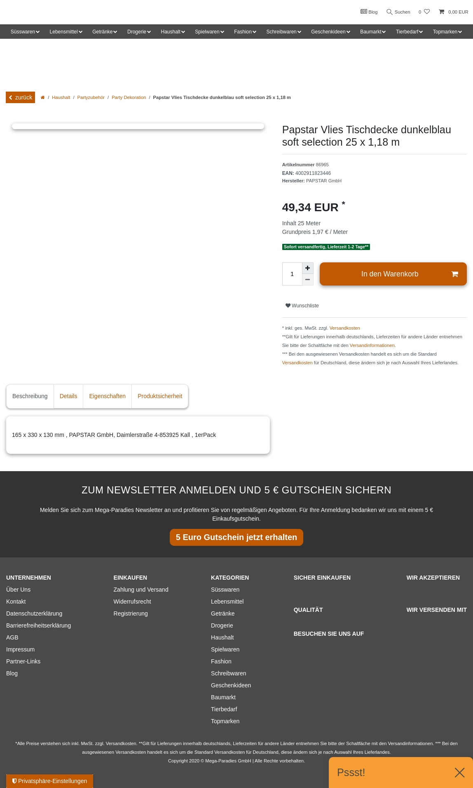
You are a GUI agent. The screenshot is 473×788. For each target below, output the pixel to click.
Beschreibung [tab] (30, 396)
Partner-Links (23, 661)
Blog (367, 11)
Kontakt (16, 601)
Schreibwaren (228, 673)
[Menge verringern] (308, 279)
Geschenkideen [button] (328, 32)
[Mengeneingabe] (292, 273)
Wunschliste (302, 306)
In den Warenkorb (409, 274)
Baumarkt (223, 697)
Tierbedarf (224, 709)
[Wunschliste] (424, 12)
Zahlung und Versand (141, 589)
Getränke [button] (102, 32)
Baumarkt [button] (370, 32)
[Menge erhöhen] (308, 268)
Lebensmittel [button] (64, 32)
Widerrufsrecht (132, 601)
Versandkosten (345, 328)
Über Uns (18, 589)
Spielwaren (225, 649)
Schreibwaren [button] (281, 32)
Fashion (221, 661)
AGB (12, 637)
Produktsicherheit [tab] (160, 396)
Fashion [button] (243, 32)
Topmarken (225, 721)
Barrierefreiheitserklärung (38, 625)
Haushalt (61, 97)
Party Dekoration (129, 97)
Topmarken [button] (445, 32)
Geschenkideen (231, 685)
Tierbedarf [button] (407, 32)
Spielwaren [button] (207, 32)
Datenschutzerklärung (34, 613)
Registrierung (131, 613)
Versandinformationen (372, 345)
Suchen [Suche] (397, 12)
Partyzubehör (91, 97)
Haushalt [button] (170, 32)
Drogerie (222, 625)
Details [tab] (68, 396)
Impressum (20, 649)
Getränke (223, 613)
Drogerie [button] (136, 32)
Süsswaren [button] (23, 32)
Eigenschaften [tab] (107, 396)
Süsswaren (225, 589)
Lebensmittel (227, 601)
